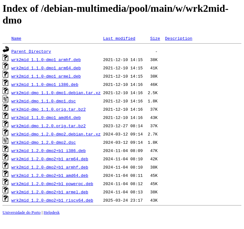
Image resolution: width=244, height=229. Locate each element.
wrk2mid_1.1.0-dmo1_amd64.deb (46, 117)
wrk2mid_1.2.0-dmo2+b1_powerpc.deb (52, 183)
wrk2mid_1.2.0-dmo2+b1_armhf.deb (49, 167)
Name (16, 38)
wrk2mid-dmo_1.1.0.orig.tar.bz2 (48, 109)
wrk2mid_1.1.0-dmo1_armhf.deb (46, 59)
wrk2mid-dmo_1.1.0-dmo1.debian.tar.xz (56, 92)
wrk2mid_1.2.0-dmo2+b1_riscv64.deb (52, 200)
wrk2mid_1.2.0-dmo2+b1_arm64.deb (49, 159)
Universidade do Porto (22, 212)
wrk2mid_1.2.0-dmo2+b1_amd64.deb (49, 175)
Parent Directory (31, 51)
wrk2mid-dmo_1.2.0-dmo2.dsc (43, 142)
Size (155, 38)
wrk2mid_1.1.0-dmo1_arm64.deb (46, 68)
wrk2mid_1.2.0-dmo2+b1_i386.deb (48, 150)
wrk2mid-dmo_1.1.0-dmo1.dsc (43, 101)
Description (178, 38)
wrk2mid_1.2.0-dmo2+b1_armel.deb (49, 192)
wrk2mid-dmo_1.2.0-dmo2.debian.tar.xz (56, 134)
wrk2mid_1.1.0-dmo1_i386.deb (44, 84)
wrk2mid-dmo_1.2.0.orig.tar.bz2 (48, 125)
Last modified (119, 38)
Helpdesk (51, 212)
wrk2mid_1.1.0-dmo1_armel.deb (46, 76)
